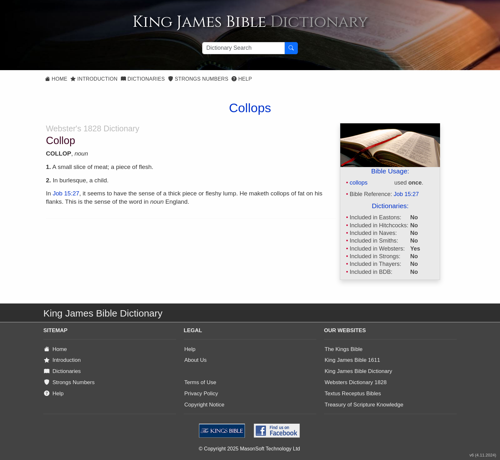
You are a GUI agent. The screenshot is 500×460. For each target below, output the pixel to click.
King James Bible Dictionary (358, 371)
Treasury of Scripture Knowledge (364, 405)
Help (242, 79)
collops (358, 182)
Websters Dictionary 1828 (355, 382)
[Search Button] (291, 48)
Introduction (93, 79)
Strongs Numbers (198, 79)
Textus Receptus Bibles (353, 394)
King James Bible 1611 (352, 360)
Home (56, 79)
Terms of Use (200, 382)
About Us (195, 360)
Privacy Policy (201, 394)
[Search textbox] (243, 48)
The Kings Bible (344, 349)
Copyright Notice (204, 405)
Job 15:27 (406, 194)
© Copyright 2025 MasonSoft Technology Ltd (249, 448)
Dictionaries (143, 79)
